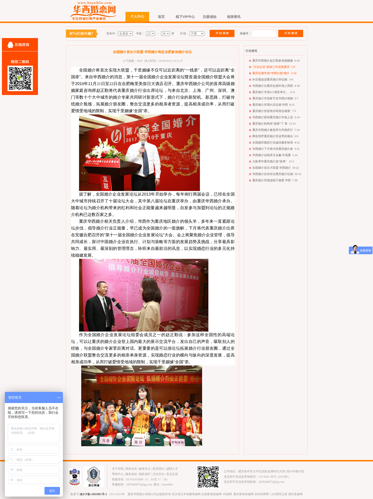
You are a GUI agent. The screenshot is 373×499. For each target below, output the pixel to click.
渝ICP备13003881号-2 (93, 494)
